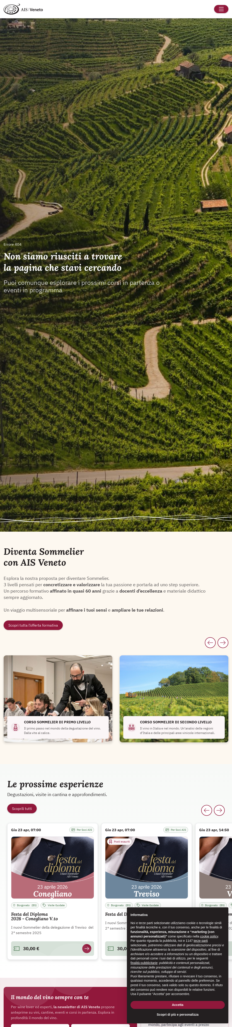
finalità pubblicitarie (143, 963)
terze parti (201, 940)
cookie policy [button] (209, 936)
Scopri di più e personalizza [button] (177, 1014)
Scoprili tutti (22, 808)
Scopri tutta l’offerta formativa (33, 625)
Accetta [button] (178, 1005)
